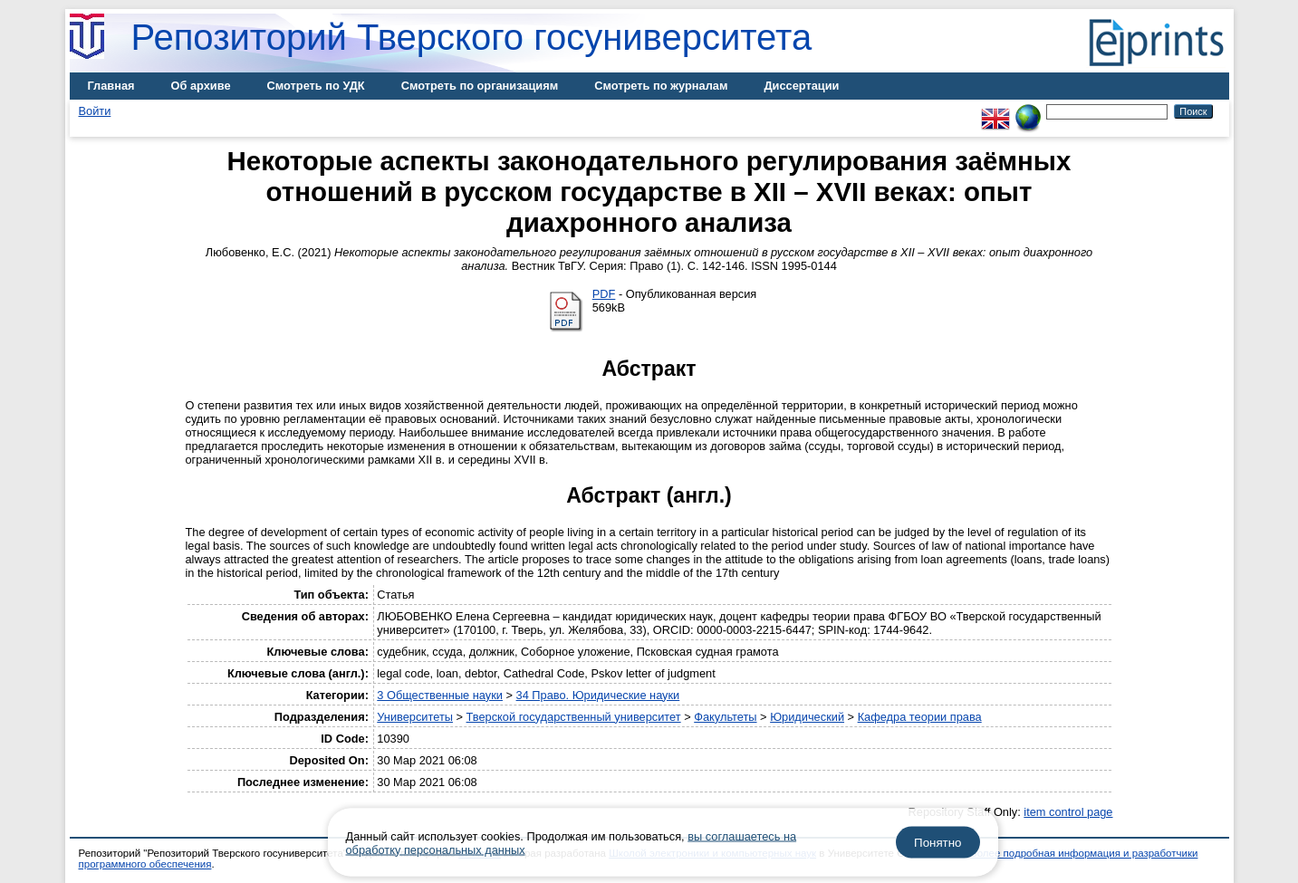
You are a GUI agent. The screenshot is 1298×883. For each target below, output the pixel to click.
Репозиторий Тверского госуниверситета (471, 37)
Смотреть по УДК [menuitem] (316, 85)
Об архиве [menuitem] (201, 85)
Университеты (415, 717)
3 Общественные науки (440, 695)
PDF (604, 294)
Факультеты (725, 717)
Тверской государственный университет (573, 717)
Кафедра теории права (920, 717)
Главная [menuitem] (111, 85)
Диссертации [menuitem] (801, 85)
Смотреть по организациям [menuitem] (480, 85)
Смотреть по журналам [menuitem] (660, 85)
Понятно (937, 842)
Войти (95, 111)
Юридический (807, 717)
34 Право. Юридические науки (598, 695)
